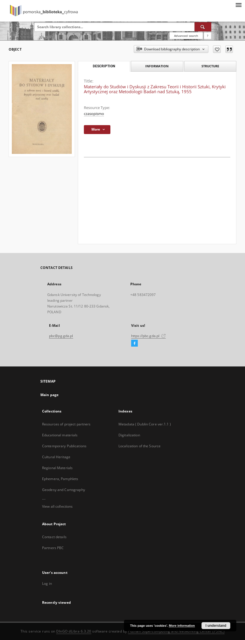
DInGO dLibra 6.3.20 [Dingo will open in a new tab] (73, 631)
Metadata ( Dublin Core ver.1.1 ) (144, 424)
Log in (47, 583)
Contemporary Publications (64, 446)
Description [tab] (104, 66)
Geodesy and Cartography (63, 489)
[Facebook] (134, 343)
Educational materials (60, 435)
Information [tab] (157, 66)
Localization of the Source (139, 446)
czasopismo (94, 113)
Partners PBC (53, 547)
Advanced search (186, 36)
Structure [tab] (210, 66)
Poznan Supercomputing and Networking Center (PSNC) (176, 631)
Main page (49, 394)
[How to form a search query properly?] (207, 35)
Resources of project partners (66, 424)
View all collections (57, 506)
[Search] (203, 26)
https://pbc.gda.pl (148, 335)
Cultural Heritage (56, 456)
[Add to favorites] (217, 49)
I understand (216, 626)
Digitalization (129, 435)
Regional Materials (57, 467)
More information (182, 625)
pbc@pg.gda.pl (61, 335)
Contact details (54, 536)
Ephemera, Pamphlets (60, 478)
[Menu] (238, 4)
